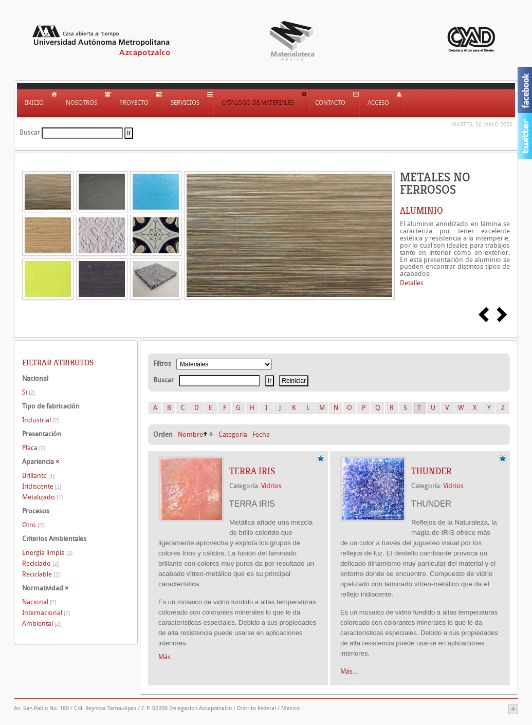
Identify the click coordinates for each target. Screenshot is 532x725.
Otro (33, 525)
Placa (33, 448)
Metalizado (42, 497)
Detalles (412, 283)
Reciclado (40, 563)
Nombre (190, 434)
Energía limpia (47, 552)
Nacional (39, 602)
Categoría (232, 434)
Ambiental (41, 623)
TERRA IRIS (252, 471)
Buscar (30, 132)
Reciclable (41, 574)
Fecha (261, 434)
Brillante (38, 475)
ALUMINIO (421, 210)
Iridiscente (41, 486)
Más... (166, 657)
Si (28, 392)
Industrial (40, 420)
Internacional (46, 613)
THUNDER (431, 471)
